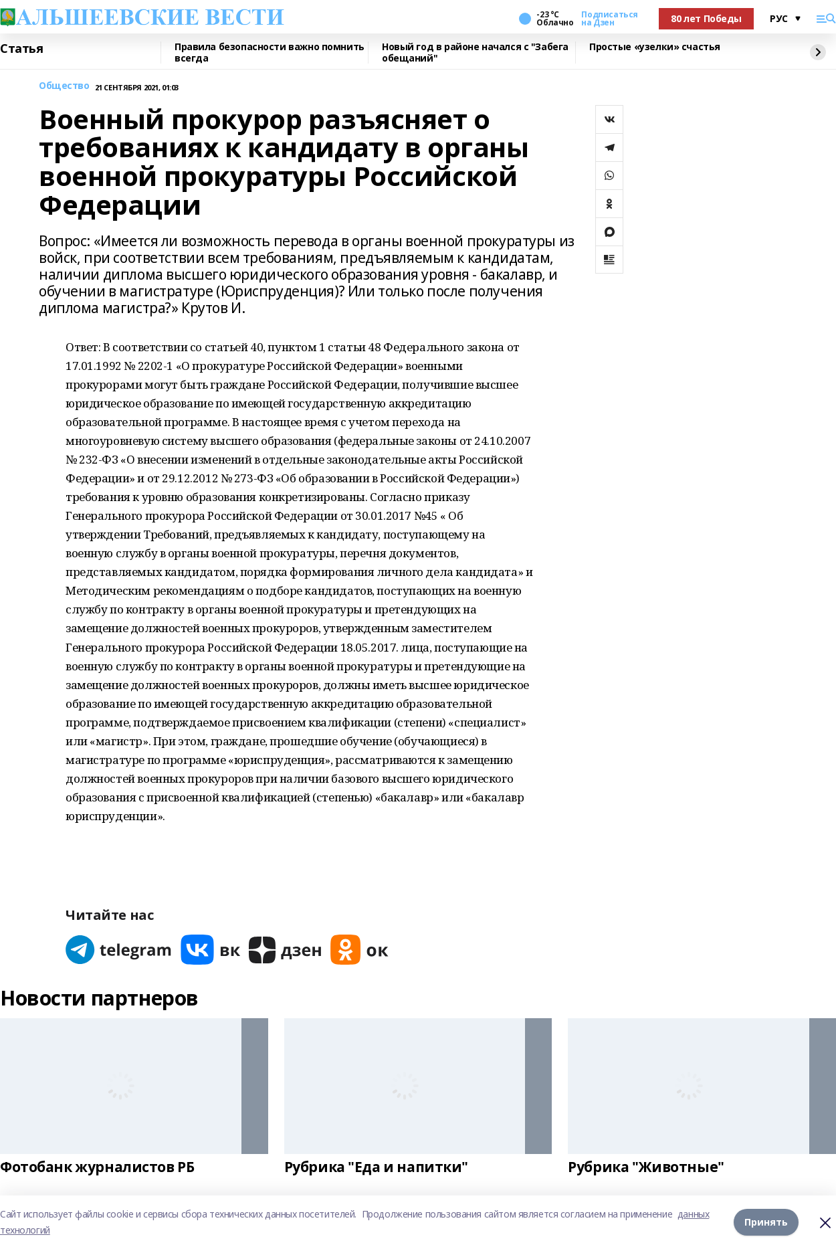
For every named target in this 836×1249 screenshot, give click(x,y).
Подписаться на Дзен (609, 19)
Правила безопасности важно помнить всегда (269, 52)
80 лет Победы (706, 18)
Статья (21, 48)
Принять (766, 1222)
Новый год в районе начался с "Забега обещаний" (475, 52)
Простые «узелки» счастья (654, 47)
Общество (64, 86)
